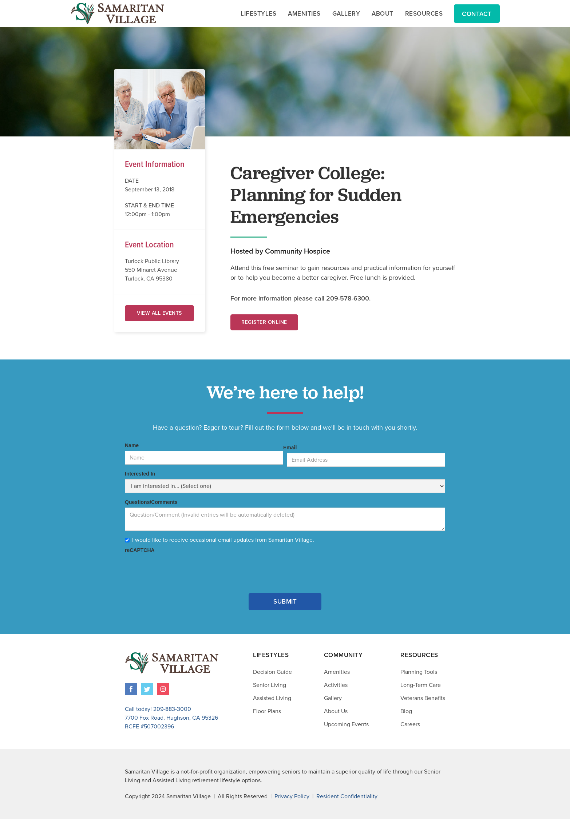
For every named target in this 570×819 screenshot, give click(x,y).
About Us (336, 711)
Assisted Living (272, 698)
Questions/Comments (151, 502)
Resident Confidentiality (346, 796)
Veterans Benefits (422, 698)
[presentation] (180, 570)
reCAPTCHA (140, 550)
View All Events (159, 313)
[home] (118, 13)
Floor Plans (267, 711)
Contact (477, 14)
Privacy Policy (291, 796)
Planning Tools (418, 672)
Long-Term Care (420, 685)
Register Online (264, 322)
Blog (406, 711)
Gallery (333, 698)
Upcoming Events (346, 724)
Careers (410, 724)
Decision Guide (272, 672)
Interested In (140, 474)
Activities (336, 685)
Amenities (337, 672)
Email (290, 447)
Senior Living (269, 685)
